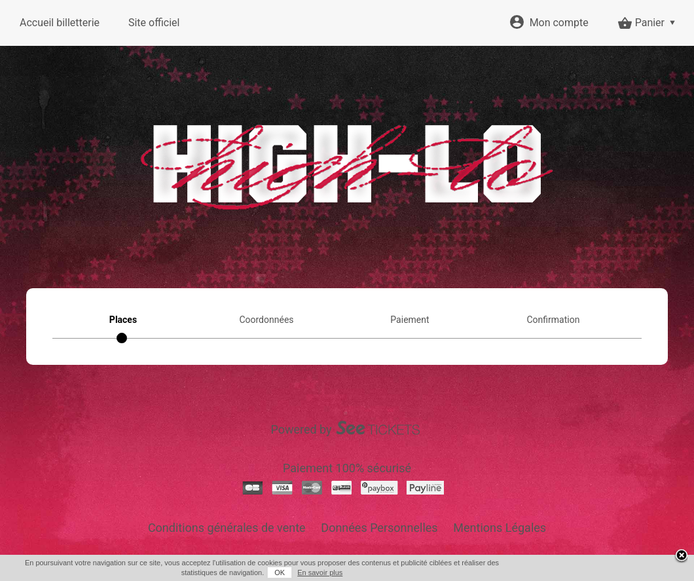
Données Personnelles (379, 527)
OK (279, 572)
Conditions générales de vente (227, 527)
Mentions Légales (499, 527)
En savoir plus (319, 572)
